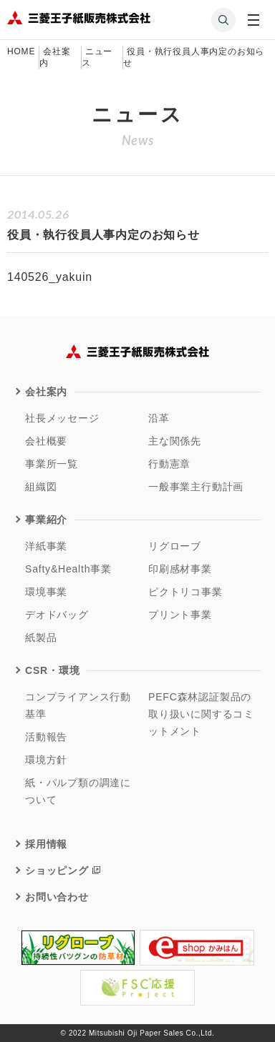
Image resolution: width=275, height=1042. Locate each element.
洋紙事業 (46, 546)
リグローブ (174, 546)
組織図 (41, 486)
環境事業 (46, 591)
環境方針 (46, 759)
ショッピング (57, 870)
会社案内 (46, 391)
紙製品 (41, 637)
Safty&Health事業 (68, 569)
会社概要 (46, 441)
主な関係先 (174, 441)
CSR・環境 (52, 670)
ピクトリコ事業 (185, 591)
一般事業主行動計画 (195, 486)
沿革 (159, 418)
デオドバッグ (57, 614)
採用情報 (46, 844)
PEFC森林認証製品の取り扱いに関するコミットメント (201, 714)
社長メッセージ (62, 418)
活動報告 (46, 737)
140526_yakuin (49, 277)
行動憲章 (169, 464)
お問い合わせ (57, 897)
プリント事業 (180, 614)
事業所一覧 (51, 464)
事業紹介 (46, 519)
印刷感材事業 (180, 569)
